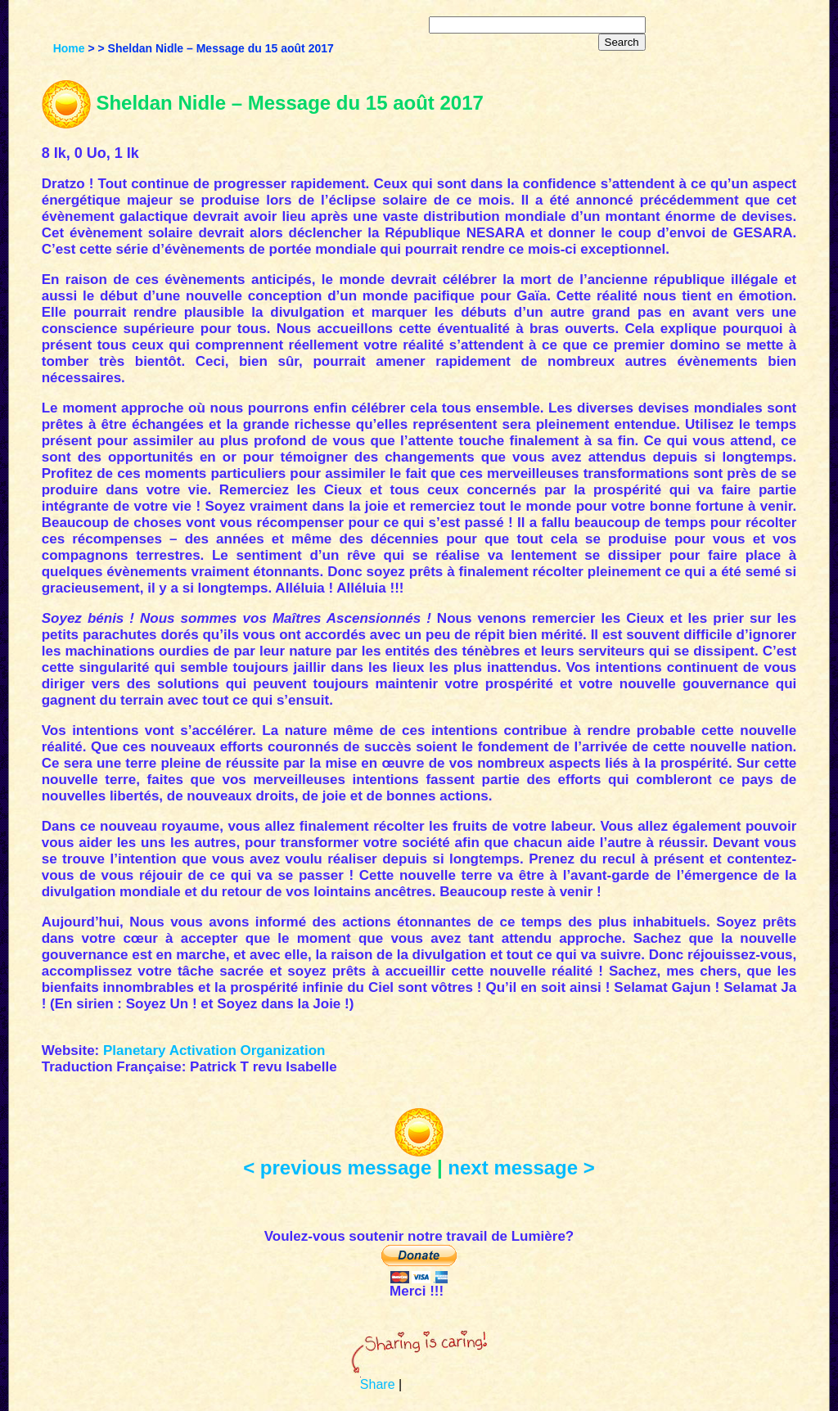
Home (69, 48)
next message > (521, 1167)
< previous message (337, 1167)
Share (377, 1384)
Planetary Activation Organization (214, 1050)
